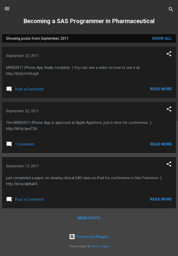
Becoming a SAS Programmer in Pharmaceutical (89, 21)
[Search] (171, 10)
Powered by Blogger (89, 236)
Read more (161, 89)
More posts (89, 218)
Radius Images (100, 246)
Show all (162, 38)
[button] (169, 55)
